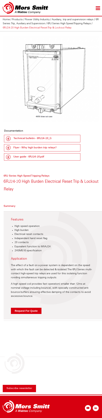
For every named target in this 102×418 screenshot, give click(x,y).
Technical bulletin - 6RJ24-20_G (32, 138)
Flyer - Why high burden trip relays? (35, 148)
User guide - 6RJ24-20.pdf (28, 157)
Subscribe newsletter (19, 388)
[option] (51, 79)
